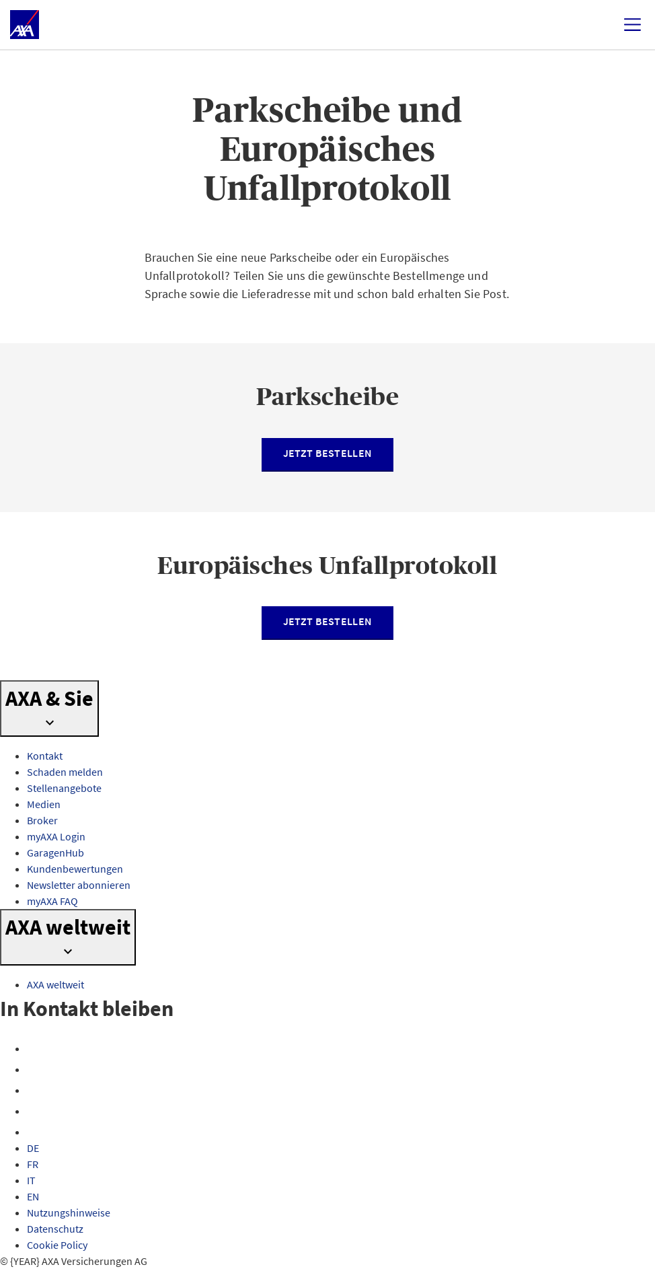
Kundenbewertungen (75, 868)
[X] (35, 1090)
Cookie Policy (57, 1245)
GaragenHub (55, 852)
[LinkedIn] (35, 1131)
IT (31, 1180)
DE (33, 1148)
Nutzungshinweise (68, 1212)
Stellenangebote (64, 788)
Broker (42, 820)
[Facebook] (35, 1048)
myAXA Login (56, 836)
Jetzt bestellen (328, 453)
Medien (44, 804)
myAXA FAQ (52, 901)
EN (33, 1196)
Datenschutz (55, 1228)
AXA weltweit (55, 984)
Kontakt (45, 755)
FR (32, 1164)
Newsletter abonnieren (78, 885)
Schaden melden (65, 771)
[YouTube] (35, 1111)
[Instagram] (35, 1069)
